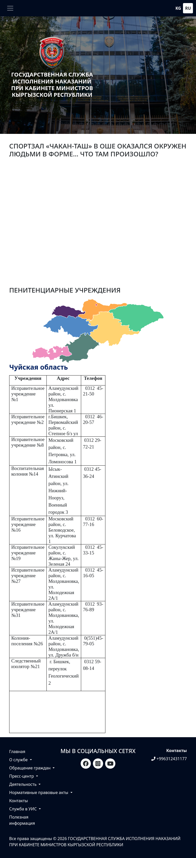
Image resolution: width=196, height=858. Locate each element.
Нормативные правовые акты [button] (39, 792)
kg (178, 8)
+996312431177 (169, 759)
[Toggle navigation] (10, 8)
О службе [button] (19, 760)
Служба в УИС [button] (23, 809)
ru (188, 8)
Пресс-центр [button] (22, 776)
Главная (17, 751)
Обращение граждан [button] (30, 768)
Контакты (18, 800)
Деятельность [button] (23, 784)
